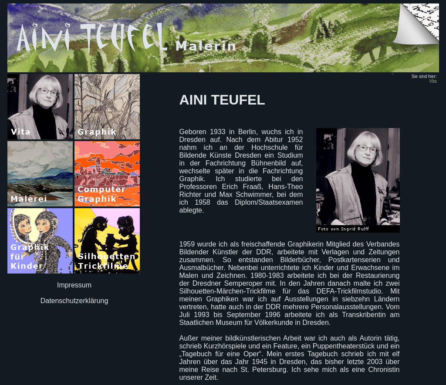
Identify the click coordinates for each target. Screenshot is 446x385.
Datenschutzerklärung (74, 300)
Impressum (74, 285)
